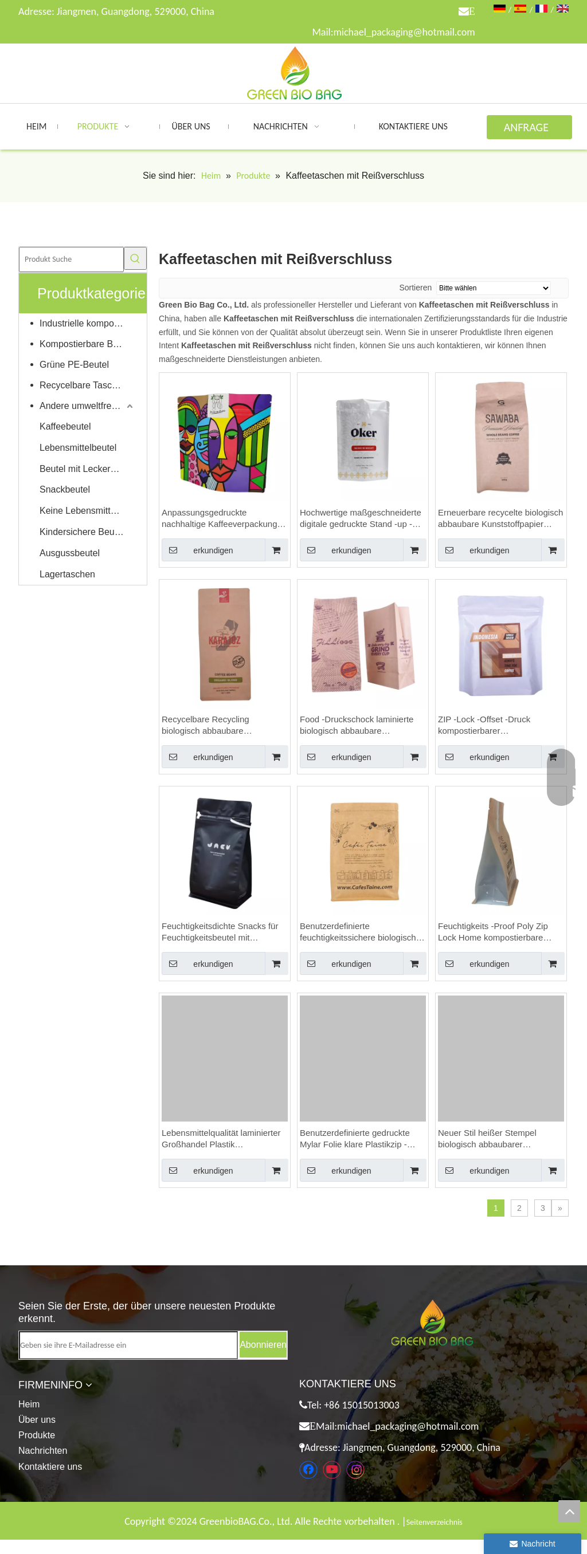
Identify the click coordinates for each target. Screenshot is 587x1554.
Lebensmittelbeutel (78, 448)
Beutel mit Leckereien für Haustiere (87, 469)
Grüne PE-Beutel (74, 364)
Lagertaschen (67, 574)
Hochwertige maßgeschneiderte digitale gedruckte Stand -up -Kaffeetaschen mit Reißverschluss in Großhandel (360, 518)
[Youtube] (332, 1470)
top (569, 1511)
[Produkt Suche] (71, 259)
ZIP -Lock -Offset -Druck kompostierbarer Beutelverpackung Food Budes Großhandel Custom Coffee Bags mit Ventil (496, 725)
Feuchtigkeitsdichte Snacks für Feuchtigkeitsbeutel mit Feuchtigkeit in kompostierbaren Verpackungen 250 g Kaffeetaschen (223, 932)
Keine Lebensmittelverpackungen (87, 511)
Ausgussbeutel (70, 553)
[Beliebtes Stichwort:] (135, 258)
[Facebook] (308, 1470)
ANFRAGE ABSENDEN (529, 129)
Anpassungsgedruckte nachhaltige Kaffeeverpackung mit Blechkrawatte (219, 518)
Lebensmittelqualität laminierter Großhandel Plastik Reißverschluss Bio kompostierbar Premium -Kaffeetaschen (221, 1139)
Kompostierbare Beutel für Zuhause (87, 344)
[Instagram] (355, 1470)
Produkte (36, 1435)
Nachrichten (42, 1450)
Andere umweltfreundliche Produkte (87, 406)
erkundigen (197, 549)
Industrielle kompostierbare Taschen (87, 323)
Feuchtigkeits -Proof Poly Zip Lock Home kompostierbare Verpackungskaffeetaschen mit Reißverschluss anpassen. (496, 932)
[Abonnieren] (263, 1345)
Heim (29, 1404)
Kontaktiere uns (50, 1467)
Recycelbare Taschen (83, 385)
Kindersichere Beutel (82, 532)
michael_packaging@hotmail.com (404, 32)
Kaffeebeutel (65, 426)
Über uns (37, 1420)
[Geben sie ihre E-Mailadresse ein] (128, 1345)
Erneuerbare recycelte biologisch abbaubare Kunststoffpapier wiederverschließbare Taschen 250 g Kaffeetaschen (500, 518)
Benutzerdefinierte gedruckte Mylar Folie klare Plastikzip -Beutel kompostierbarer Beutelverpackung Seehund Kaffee (355, 1139)
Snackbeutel (65, 489)
